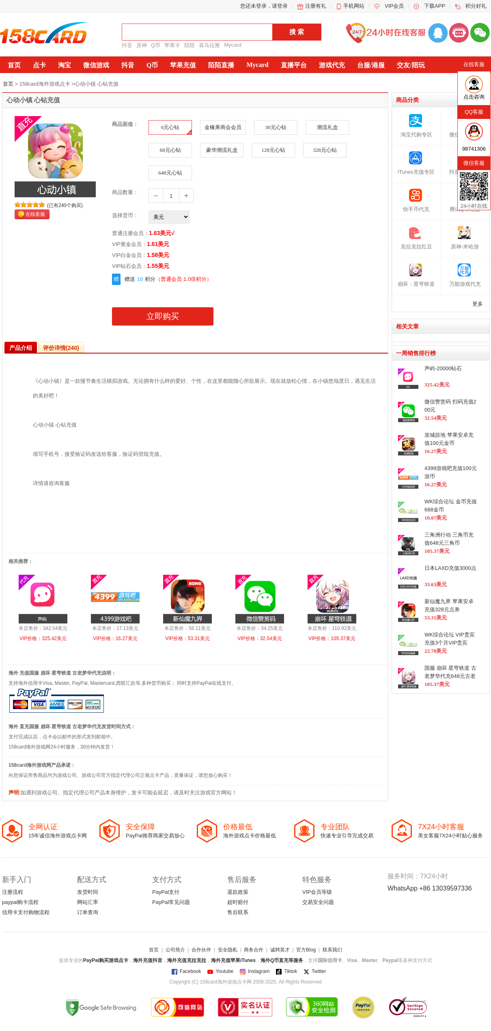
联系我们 (332, 950)
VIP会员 (394, 6)
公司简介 (175, 950)
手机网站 (353, 6)
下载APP (434, 6)
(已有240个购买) (65, 205)
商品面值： (125, 124)
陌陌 (189, 45)
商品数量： (125, 192)
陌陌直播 (221, 65)
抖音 (127, 45)
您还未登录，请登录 (264, 6)
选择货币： (125, 215)
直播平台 (294, 65)
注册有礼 (315, 6)
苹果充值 (183, 65)
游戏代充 (332, 65)
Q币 (155, 45)
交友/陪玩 (410, 65)
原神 (141, 45)
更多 (477, 304)
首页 (14, 65)
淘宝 (64, 65)
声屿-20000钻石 (443, 368)
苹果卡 (172, 45)
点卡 (39, 65)
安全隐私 (227, 950)
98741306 (474, 149)
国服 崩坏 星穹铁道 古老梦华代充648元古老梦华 (450, 676)
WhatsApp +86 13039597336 (430, 888)
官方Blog (306, 950)
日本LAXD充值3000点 (450, 568)
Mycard (232, 45)
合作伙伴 (201, 950)
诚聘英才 (280, 950)
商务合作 (253, 950)
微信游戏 (96, 65)
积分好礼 (476, 6)
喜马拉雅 (209, 45)
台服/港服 (371, 65)
